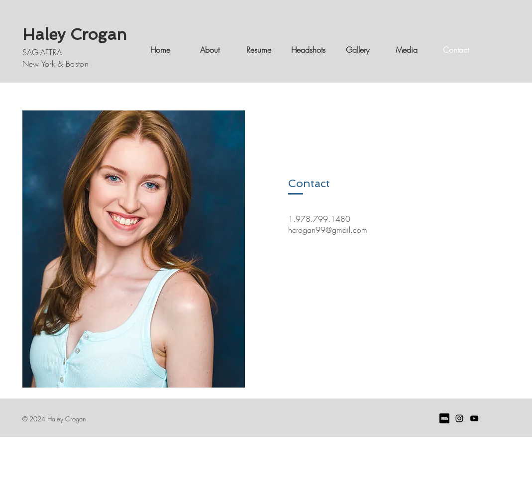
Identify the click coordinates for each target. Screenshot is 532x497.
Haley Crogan (74, 34)
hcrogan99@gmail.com (327, 229)
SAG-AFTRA (42, 52)
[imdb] (444, 418)
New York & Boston (55, 63)
